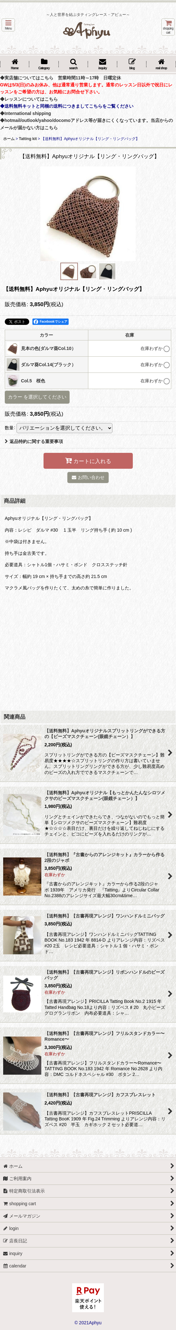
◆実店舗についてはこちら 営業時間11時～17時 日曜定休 (60, 77)
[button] (8, 24)
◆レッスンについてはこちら (29, 99)
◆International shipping (25, 113)
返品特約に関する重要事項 (34, 441)
